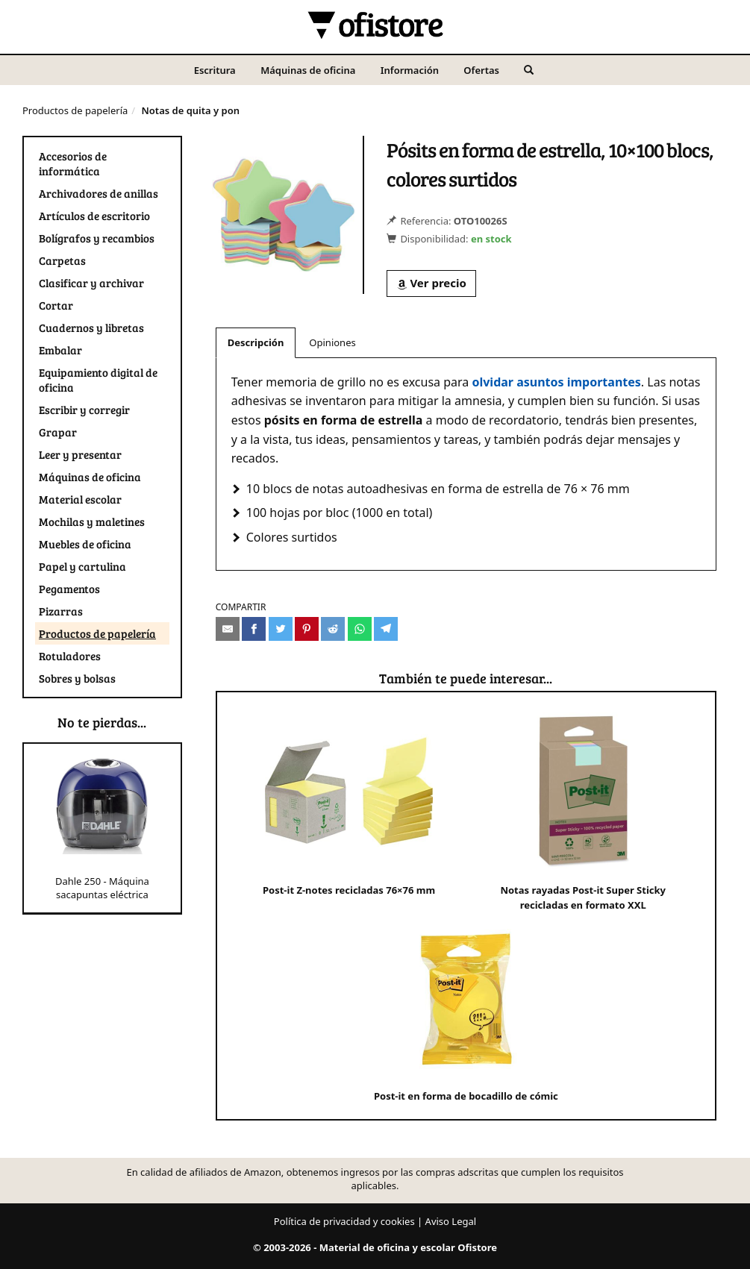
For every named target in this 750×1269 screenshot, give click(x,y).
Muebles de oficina (85, 543)
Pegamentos (69, 588)
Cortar (56, 305)
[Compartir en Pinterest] (307, 629)
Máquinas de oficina (307, 70)
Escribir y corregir (84, 409)
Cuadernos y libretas (91, 327)
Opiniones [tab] (332, 342)
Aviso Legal (451, 1221)
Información (410, 70)
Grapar (58, 431)
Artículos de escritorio (94, 215)
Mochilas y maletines (92, 521)
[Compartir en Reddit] (333, 629)
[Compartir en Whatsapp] (360, 629)
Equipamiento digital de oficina (98, 380)
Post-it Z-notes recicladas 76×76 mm (349, 802)
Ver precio (431, 282)
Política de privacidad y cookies (344, 1221)
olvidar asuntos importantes (556, 382)
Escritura (215, 70)
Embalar (60, 349)
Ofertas (481, 70)
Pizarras (61, 611)
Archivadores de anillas (98, 193)
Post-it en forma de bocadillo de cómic (466, 1008)
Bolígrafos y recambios (96, 238)
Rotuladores (70, 655)
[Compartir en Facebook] (254, 629)
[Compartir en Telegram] (386, 629)
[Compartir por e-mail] (228, 629)
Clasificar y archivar (91, 282)
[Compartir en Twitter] (281, 629)
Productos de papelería (75, 110)
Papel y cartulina (82, 566)
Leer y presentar (80, 454)
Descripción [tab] (256, 342)
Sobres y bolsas (77, 678)
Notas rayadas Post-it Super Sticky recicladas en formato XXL (583, 809)
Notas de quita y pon (191, 110)
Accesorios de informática (73, 163)
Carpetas (62, 260)
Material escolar (80, 499)
